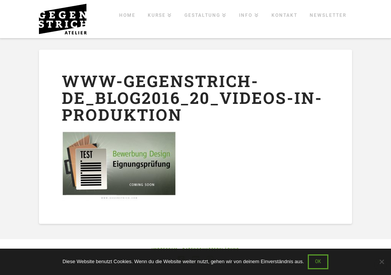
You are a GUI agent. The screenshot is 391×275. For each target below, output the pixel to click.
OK (318, 261)
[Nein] (381, 261)
